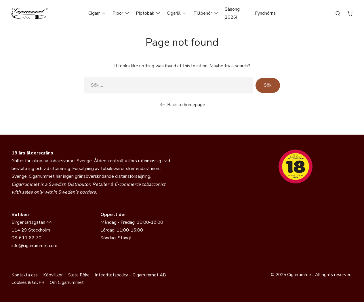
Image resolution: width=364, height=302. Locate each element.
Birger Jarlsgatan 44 (32, 222)
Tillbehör (202, 13)
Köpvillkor (53, 275)
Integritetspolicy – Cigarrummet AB (130, 275)
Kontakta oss (25, 275)
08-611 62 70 (26, 238)
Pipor (118, 13)
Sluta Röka (78, 275)
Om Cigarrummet (67, 282)
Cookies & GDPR (28, 282)
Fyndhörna (265, 13)
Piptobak (145, 13)
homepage (194, 105)
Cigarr (94, 13)
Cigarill (174, 13)
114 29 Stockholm (31, 230)
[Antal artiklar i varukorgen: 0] (349, 13)
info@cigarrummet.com (34, 245)
